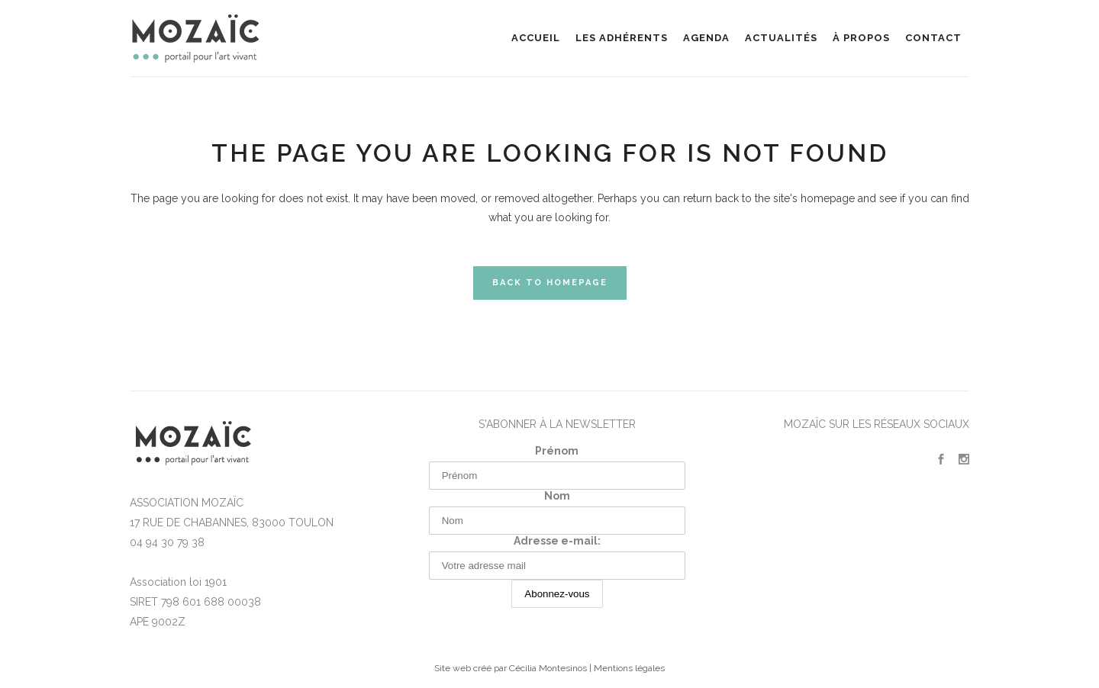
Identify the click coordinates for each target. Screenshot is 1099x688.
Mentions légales (629, 668)
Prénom (557, 451)
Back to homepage (550, 283)
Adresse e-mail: (557, 541)
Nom (557, 496)
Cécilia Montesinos (548, 668)
